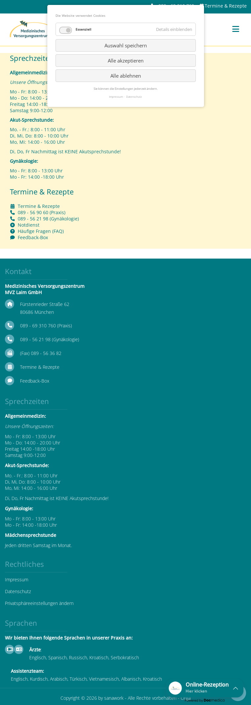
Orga (186, 698)
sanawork (114, 698)
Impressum (16, 579)
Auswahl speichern (125, 45)
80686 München (37, 312)
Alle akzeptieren (126, 60)
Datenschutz (18, 591)
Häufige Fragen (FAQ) (41, 231)
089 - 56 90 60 (33, 212)
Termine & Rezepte (226, 6)
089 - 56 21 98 (33, 218)
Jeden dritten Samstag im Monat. (38, 545)
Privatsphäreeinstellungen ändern (39, 603)
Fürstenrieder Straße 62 (44, 304)
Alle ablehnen (125, 75)
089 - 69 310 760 (38, 325)
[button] (204, 688)
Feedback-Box (33, 237)
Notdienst (28, 225)
